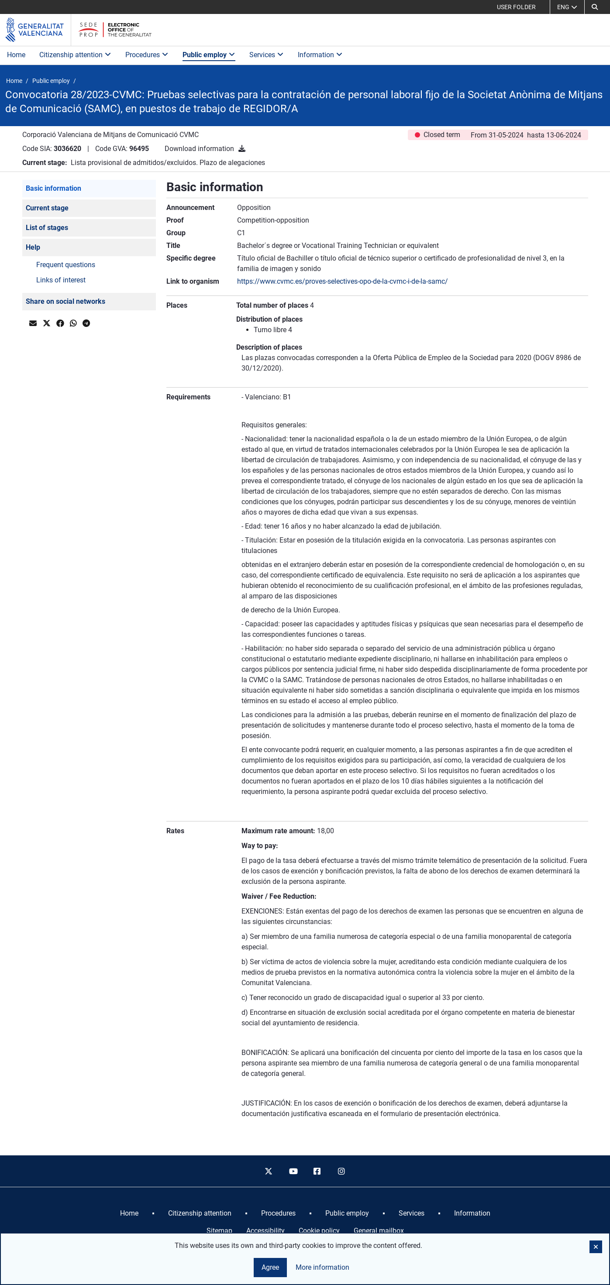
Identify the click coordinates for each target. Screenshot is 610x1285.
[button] (595, 7)
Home (16, 55)
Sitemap (219, 1231)
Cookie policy (319, 1231)
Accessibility (265, 1231)
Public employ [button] (209, 55)
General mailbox (379, 1231)
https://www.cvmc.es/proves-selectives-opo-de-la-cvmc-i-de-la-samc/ (342, 281)
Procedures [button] (147, 55)
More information (322, 1267)
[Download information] (241, 148)
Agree (270, 1267)
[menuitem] (129, 1213)
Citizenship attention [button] (75, 55)
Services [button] (266, 55)
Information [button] (320, 55)
